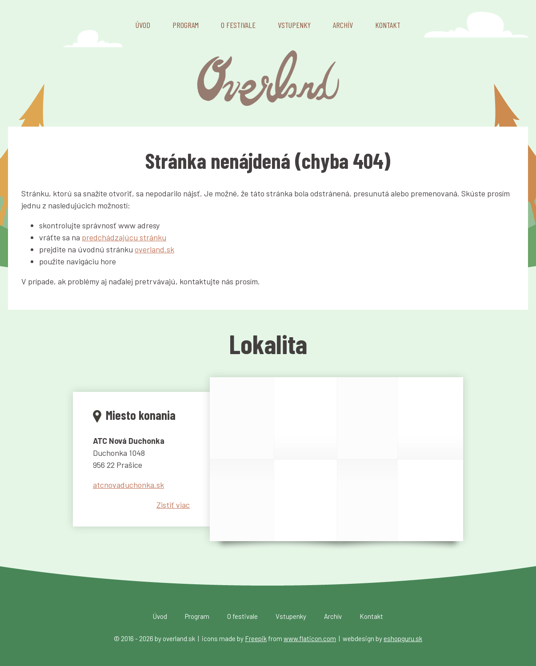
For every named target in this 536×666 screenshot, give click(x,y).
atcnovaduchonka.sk (128, 485)
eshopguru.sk (403, 638)
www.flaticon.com (310, 638)
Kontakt (387, 25)
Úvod (143, 25)
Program (185, 25)
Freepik (256, 638)
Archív (343, 25)
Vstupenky (294, 25)
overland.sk (154, 249)
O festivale (238, 25)
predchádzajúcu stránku (124, 237)
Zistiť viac (173, 505)
